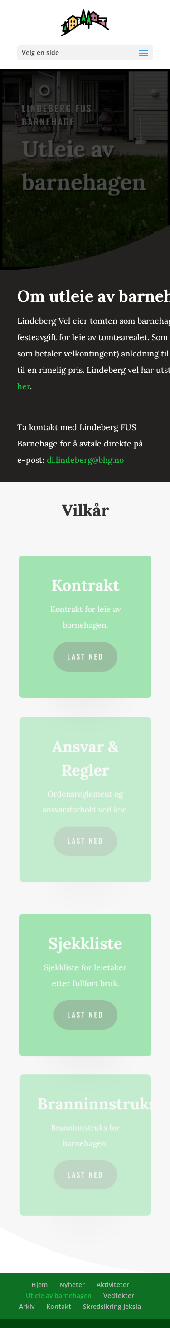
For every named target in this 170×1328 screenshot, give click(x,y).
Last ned (85, 656)
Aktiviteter (113, 1284)
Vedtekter (118, 1295)
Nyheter (72, 1284)
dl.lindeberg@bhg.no (85, 460)
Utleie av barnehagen (59, 1295)
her (23, 386)
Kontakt (58, 1306)
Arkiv (26, 1306)
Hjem (39, 1284)
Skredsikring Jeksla (112, 1306)
